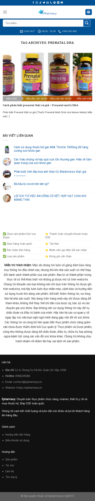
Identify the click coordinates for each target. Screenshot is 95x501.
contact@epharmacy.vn (27, 382)
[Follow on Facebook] (33, 2)
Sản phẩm (11, 459)
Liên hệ (9, 471)
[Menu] (5, 12)
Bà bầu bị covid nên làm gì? (31, 184)
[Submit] (86, 23)
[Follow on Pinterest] (54, 2)
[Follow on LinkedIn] (58, 2)
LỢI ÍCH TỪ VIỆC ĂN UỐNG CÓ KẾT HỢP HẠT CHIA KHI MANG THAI (50, 197)
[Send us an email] (47, 2)
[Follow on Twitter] (44, 2)
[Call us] (51, 2)
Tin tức (9, 465)
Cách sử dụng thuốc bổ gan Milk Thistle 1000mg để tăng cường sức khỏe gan (51, 148)
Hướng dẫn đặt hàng (17, 434)
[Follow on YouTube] (62, 2)
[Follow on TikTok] (40, 2)
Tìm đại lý (11, 477)
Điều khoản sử (14, 440)
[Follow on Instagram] (37, 2)
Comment (19, 176)
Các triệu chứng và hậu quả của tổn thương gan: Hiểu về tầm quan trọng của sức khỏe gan (52, 161)
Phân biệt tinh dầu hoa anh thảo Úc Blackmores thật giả (50, 171)
